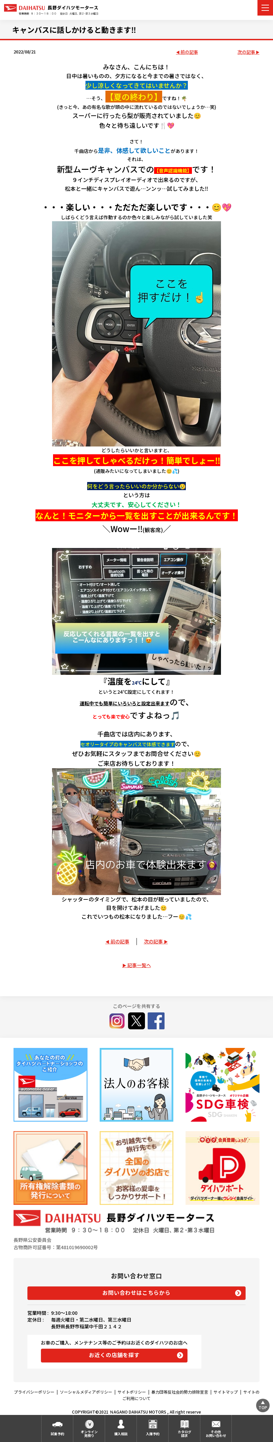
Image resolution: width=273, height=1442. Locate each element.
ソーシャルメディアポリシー (86, 1392)
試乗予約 (57, 1433)
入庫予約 (152, 1433)
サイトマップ (226, 1392)
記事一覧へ (139, 965)
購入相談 (121, 1433)
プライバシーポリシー (34, 1392)
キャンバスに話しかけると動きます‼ (74, 29)
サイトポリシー (132, 1392)
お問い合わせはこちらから (136, 1292)
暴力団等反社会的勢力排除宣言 (179, 1392)
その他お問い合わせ (216, 1433)
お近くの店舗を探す (114, 1355)
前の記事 (189, 52)
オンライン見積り (89, 1433)
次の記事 (246, 52)
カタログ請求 (184, 1433)
